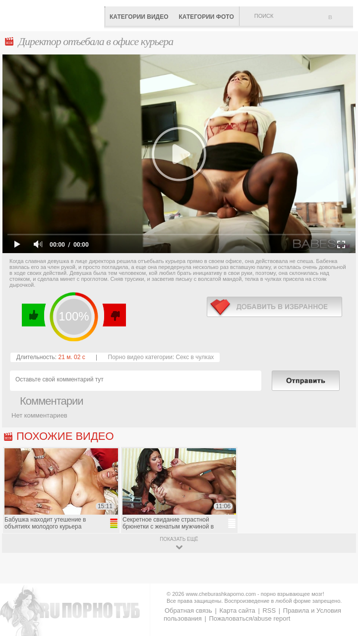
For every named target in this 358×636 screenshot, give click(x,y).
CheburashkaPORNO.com (54, 14)
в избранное (274, 307)
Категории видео (139, 16)
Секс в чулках (195, 357)
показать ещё (179, 539)
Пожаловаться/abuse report (249, 618)
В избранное (340, 21)
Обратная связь (188, 610)
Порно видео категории (140, 357)
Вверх (339, 600)
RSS (269, 610)
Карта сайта (237, 610)
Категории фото (206, 16)
